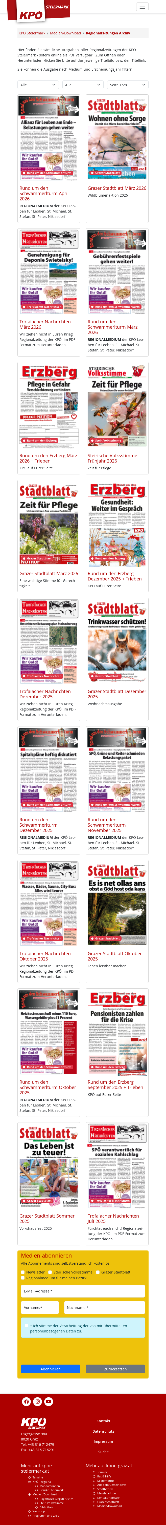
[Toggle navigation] (142, 6)
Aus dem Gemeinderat (111, 1485)
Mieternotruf (105, 1480)
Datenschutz (103, 1431)
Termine (38, 1477)
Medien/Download (45, 1494)
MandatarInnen (107, 1493)
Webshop (39, 1511)
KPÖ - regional (42, 1482)
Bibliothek (46, 1507)
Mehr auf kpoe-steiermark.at (37, 1468)
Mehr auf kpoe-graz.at (109, 1466)
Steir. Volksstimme (52, 1503)
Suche (103, 1451)
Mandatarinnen (50, 1486)
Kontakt (103, 1420)
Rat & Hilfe (104, 1476)
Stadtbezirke (105, 1489)
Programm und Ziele (46, 1515)
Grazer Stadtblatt (108, 1502)
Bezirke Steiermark (52, 1490)
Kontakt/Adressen (109, 1497)
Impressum (103, 1441)
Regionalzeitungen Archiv (56, 1498)
